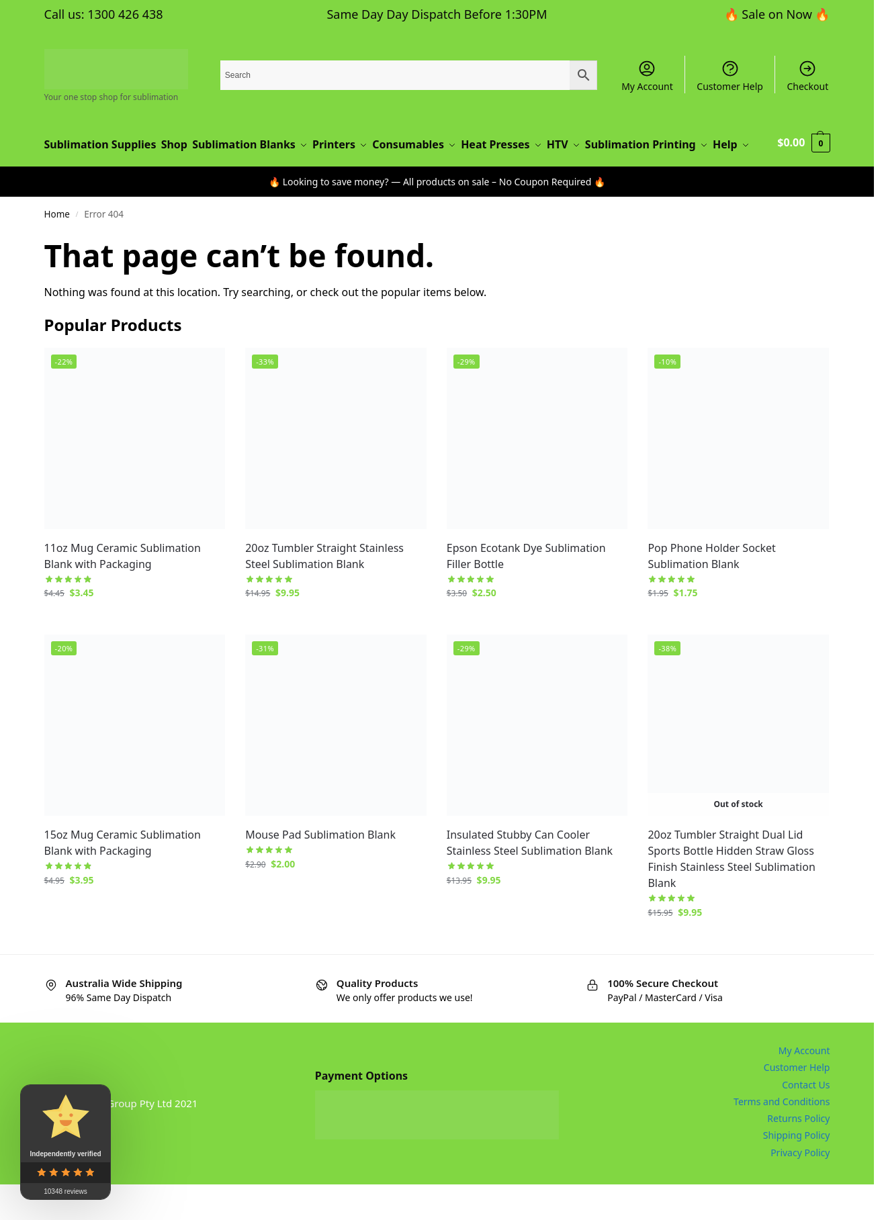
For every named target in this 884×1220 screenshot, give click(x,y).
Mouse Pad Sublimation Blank (320, 870)
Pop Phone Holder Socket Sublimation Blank (711, 591)
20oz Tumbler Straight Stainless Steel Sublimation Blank (324, 591)
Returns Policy (798, 1154)
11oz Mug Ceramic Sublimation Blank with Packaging (122, 591)
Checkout (807, 76)
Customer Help (730, 76)
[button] (804, 162)
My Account (647, 76)
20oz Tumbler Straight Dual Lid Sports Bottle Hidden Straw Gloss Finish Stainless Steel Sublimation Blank (731, 894)
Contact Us (806, 1120)
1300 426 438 (125, 14)
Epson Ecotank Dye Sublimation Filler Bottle (526, 591)
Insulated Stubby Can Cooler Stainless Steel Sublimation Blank (530, 878)
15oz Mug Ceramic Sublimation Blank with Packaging (122, 878)
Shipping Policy (796, 1171)
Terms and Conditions (782, 1137)
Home (57, 250)
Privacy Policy (800, 1188)
